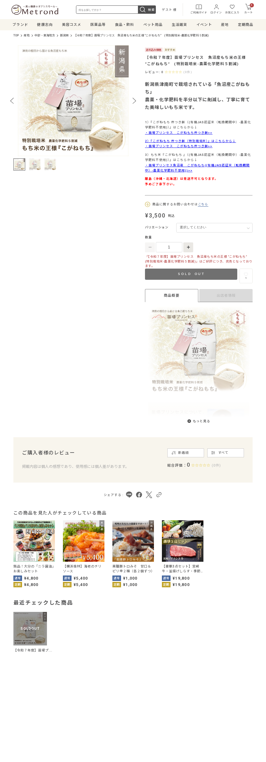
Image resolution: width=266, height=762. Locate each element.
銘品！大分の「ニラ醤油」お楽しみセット (33, 568)
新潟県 (64, 35)
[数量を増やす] (188, 247)
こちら (203, 204)
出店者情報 (226, 295)
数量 (148, 237)
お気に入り (232, 9)
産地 (26, 35)
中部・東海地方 (44, 35)
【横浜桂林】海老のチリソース (82, 568)
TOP (16, 35)
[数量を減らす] (150, 247)
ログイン (216, 9)
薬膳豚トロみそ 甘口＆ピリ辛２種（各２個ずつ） (133, 568)
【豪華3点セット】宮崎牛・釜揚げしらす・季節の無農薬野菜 (181, 568)
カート (249, 8)
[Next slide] (134, 100)
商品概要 (171, 295)
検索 (147, 9)
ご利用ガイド (198, 9)
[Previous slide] (11, 100)
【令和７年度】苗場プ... (33, 650)
